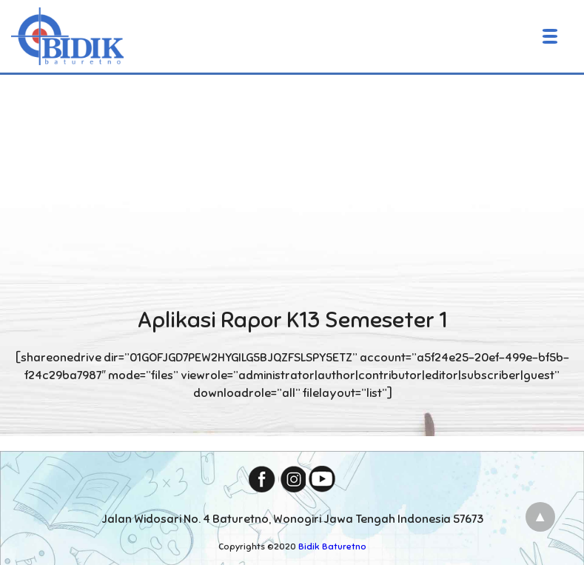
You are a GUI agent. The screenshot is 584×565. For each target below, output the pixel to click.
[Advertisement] (292, 188)
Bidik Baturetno (332, 546)
